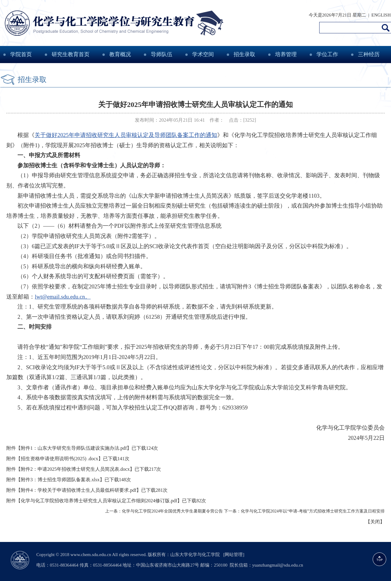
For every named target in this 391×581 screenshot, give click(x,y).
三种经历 (369, 54)
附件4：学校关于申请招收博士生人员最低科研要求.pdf (78, 490)
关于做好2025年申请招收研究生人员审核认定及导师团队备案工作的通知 (126, 135)
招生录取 (244, 54)
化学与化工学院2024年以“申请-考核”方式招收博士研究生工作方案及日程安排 (313, 511)
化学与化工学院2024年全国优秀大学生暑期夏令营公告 (172, 511)
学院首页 (21, 54)
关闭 (375, 521)
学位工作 (327, 54)
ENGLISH (381, 15)
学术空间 (203, 54)
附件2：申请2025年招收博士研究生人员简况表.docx (75, 469)
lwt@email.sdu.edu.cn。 (63, 297)
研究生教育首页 (70, 54)
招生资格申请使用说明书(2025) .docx (59, 458)
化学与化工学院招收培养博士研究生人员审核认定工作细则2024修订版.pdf (99, 500)
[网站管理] (233, 554)
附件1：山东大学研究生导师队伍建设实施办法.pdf (74, 448)
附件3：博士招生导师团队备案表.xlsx (60, 479)
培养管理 (286, 54)
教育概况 (120, 54)
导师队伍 (161, 54)
